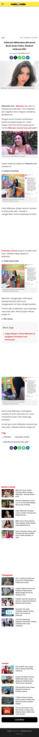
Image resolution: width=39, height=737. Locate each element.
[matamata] (18, 4)
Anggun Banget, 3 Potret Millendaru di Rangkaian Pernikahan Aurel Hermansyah (20, 337)
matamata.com (15, 731)
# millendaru (6, 437)
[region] (19, 21)
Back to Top (19, 734)
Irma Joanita (13, 53)
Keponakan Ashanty (9, 251)
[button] (2, 4)
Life (3, 38)
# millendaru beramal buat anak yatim (15, 442)
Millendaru (20, 106)
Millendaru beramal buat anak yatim (22, 128)
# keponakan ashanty (21, 437)
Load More (19, 720)
